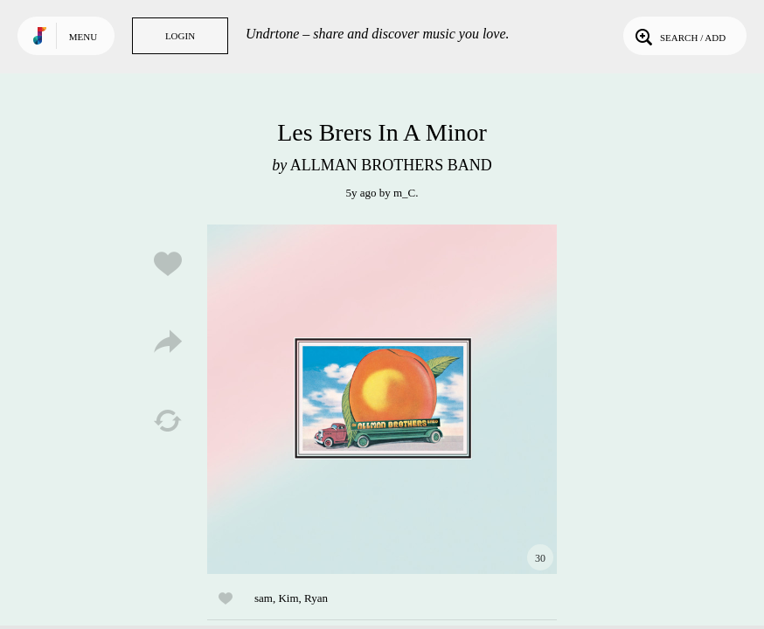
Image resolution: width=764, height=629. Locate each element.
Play (382, 399)
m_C (404, 192)
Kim (288, 598)
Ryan (316, 598)
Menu (83, 36)
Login (180, 36)
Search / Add (679, 35)
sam (263, 598)
